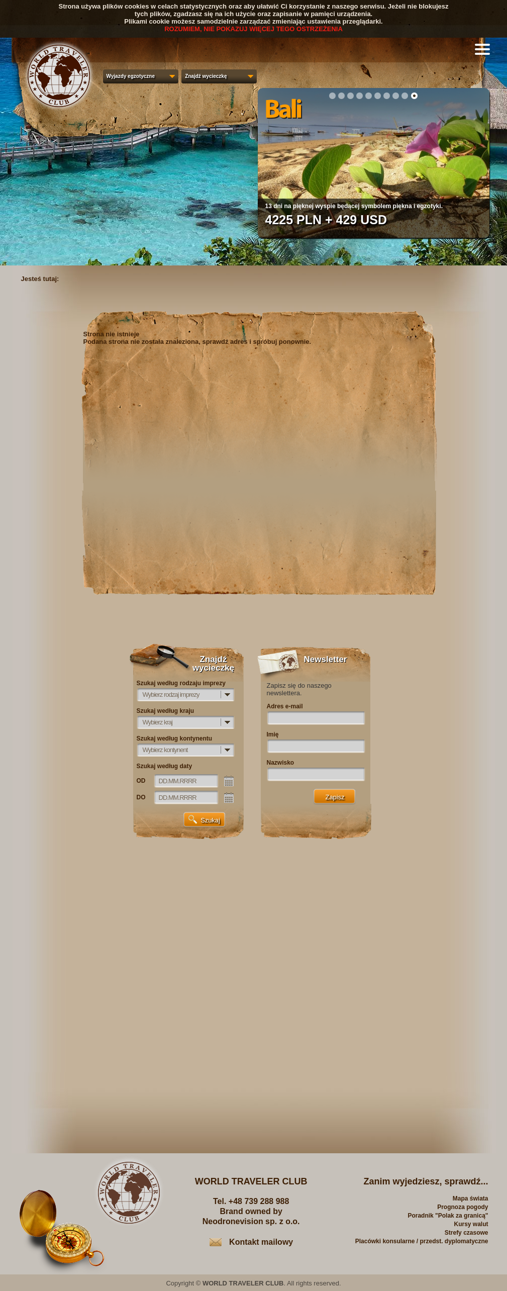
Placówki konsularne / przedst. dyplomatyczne (421, 1241)
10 (414, 95)
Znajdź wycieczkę (206, 76)
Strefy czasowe (466, 1232)
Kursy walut (471, 1224)
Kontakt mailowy (261, 1242)
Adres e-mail (285, 706)
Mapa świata (470, 1198)
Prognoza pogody (462, 1207)
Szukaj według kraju (165, 710)
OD (141, 780)
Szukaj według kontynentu (175, 738)
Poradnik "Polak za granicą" (448, 1215)
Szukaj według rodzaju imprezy (181, 683)
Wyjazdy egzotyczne (131, 76)
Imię (273, 734)
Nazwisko (280, 762)
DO (141, 797)
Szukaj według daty (164, 766)
